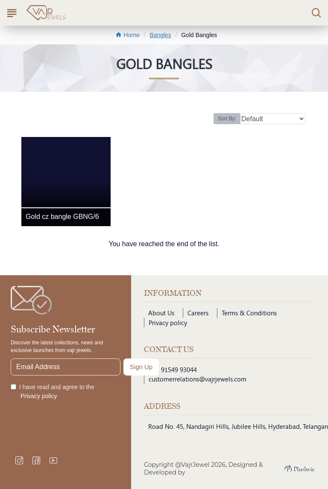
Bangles (160, 35)
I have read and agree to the (52, 392)
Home (127, 34)
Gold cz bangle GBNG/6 (62, 216)
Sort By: (227, 119)
